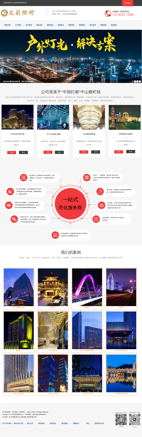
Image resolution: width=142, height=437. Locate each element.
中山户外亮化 (7, 423)
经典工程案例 (53, 350)
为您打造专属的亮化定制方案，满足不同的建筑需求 (18, 81)
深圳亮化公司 (99, 423)
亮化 (87, 423)
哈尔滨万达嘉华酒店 (121, 350)
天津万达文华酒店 (87, 393)
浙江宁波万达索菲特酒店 (87, 350)
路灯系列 (93, 25)
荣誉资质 (103, 25)
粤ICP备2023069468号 (39, 414)
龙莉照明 (7, 412)
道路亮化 (61, 25)
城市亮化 (53, 423)
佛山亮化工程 (18, 423)
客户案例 (29, 25)
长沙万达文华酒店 (53, 393)
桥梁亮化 (71, 25)
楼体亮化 (50, 25)
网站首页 (7, 25)
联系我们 (114, 25)
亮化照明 (64, 423)
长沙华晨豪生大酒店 (19, 307)
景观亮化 (82, 25)
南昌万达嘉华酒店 (18, 393)
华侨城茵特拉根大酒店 (121, 393)
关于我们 (18, 25)
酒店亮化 (39, 25)
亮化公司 (30, 423)
